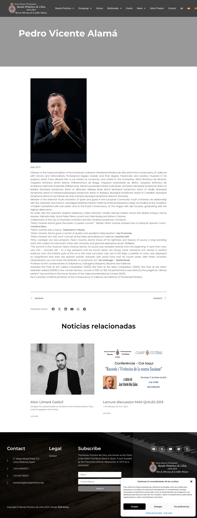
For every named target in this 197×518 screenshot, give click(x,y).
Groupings (85, 8)
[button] (191, 481)
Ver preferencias (181, 506)
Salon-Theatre (157, 8)
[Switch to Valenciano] (195, 8)
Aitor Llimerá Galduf (46, 402)
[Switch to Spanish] (188, 8)
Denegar (158, 506)
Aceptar (134, 506)
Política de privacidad (154, 513)
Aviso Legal (167, 513)
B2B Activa (63, 507)
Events (129, 8)
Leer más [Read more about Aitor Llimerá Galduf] (34, 416)
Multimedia (114, 8)
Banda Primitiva (64, 8)
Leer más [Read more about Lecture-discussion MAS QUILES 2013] (107, 413)
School (99, 8)
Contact (172, 8)
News (141, 8)
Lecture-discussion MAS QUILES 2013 (133, 402)
